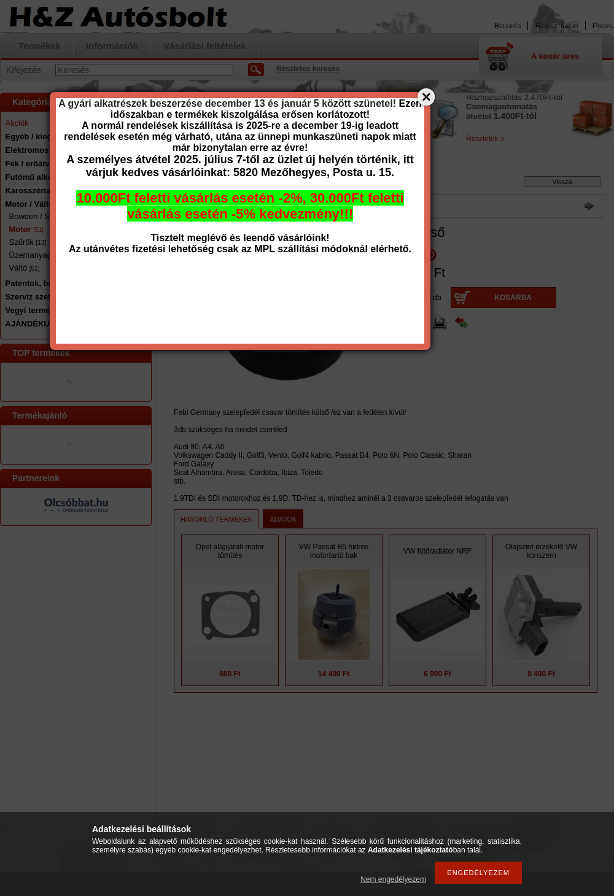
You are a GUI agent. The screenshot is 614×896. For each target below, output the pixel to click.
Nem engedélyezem (393, 879)
